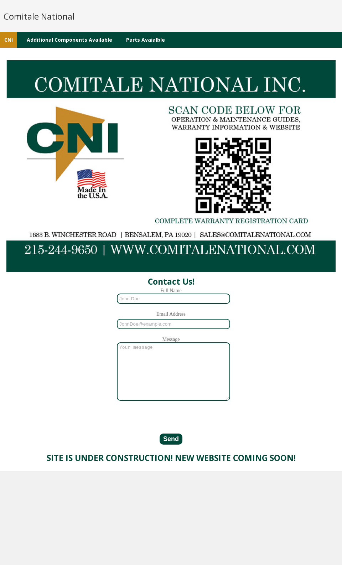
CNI (8, 39)
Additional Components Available (69, 39)
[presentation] (171, 427)
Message (171, 339)
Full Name (171, 290)
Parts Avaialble (145, 39)
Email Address (171, 314)
